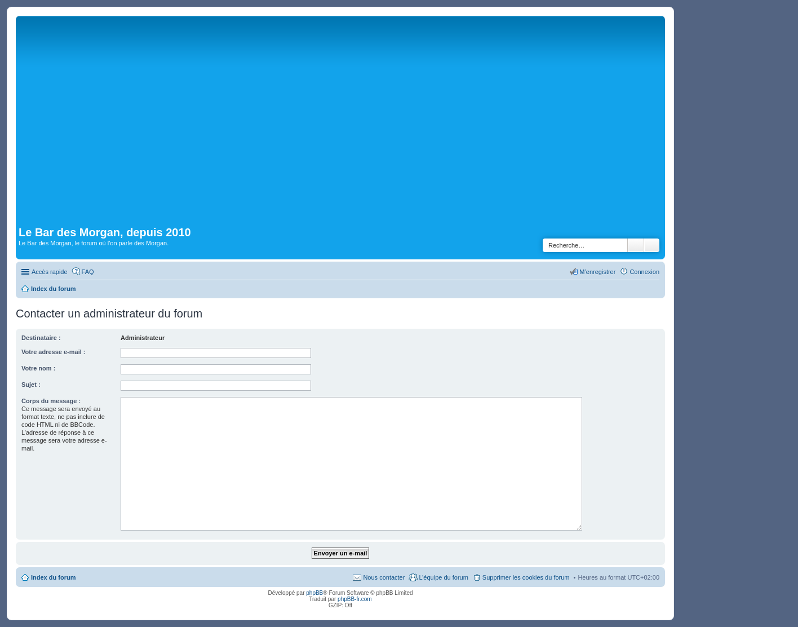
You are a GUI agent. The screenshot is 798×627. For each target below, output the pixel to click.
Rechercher (635, 245)
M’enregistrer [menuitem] (597, 271)
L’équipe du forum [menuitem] (443, 577)
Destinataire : (41, 337)
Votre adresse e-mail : (53, 351)
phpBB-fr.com (355, 599)
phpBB (314, 593)
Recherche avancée (651, 245)
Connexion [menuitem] (644, 271)
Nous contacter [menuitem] (384, 577)
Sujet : (31, 384)
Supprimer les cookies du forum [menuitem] (526, 577)
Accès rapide (50, 271)
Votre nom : (38, 368)
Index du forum (53, 577)
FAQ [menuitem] (88, 271)
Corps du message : (51, 401)
